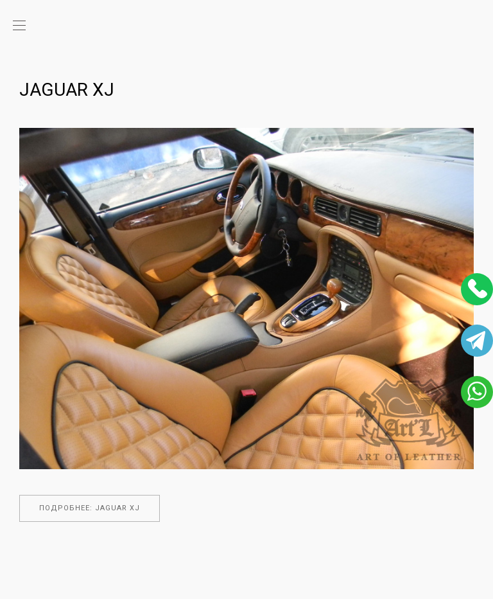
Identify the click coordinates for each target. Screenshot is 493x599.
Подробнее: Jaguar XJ (89, 508)
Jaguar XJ (66, 89)
